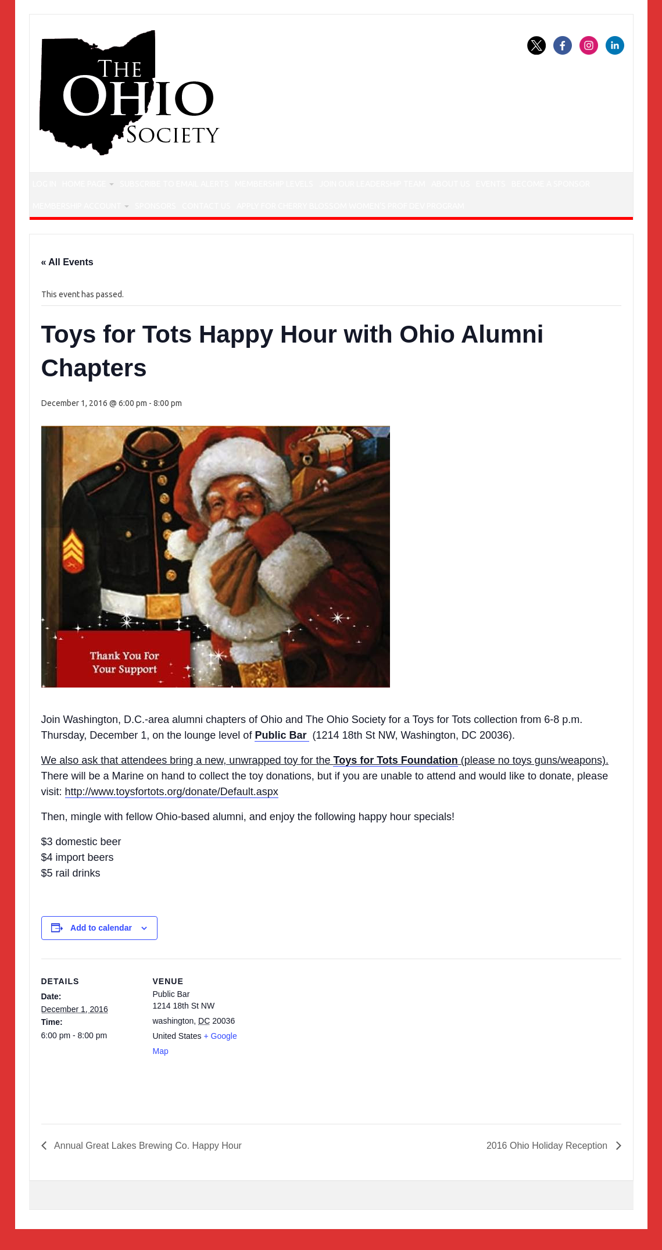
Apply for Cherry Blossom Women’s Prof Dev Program (471, 211)
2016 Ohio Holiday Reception (548, 1153)
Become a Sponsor (76, 211)
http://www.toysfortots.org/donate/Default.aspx (171, 799)
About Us (506, 185)
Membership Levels (311, 185)
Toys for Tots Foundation (395, 768)
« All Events (67, 270)
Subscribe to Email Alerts (205, 185)
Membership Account (173, 211)
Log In (52, 185)
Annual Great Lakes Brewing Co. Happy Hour (147, 1153)
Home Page (106, 185)
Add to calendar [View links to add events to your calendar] (101, 935)
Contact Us (324, 211)
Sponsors (262, 211)
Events (559, 185)
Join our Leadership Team (417, 185)
